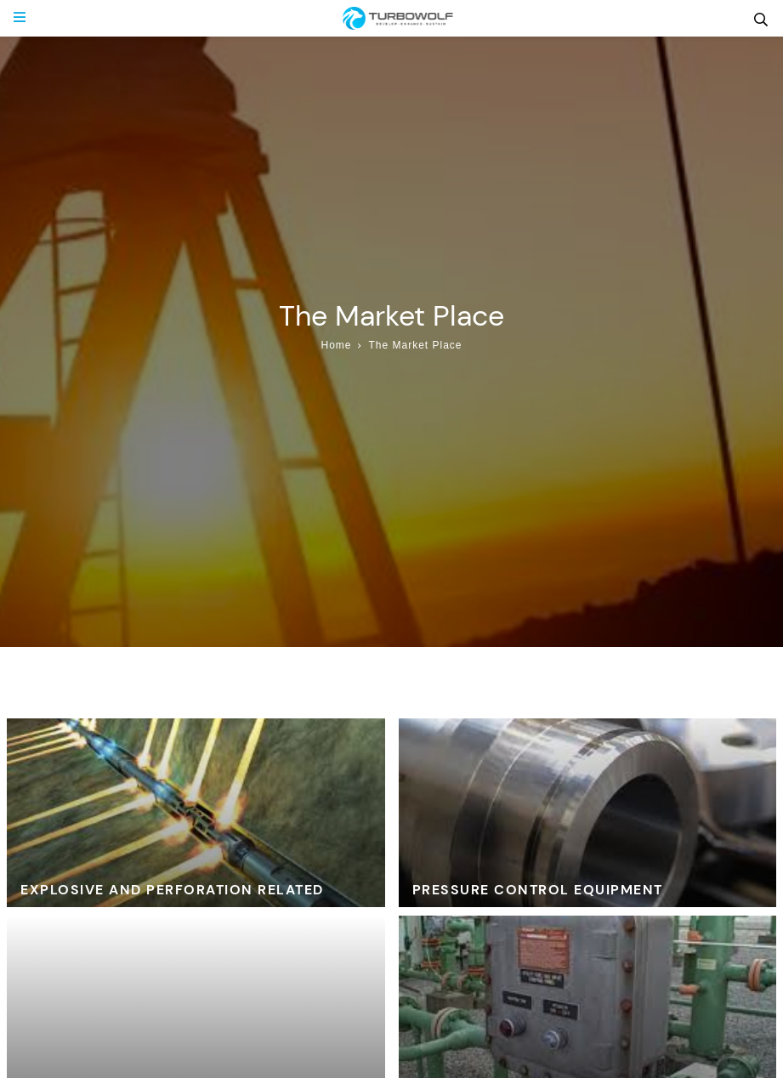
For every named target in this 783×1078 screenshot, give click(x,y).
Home (336, 345)
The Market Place (415, 345)
